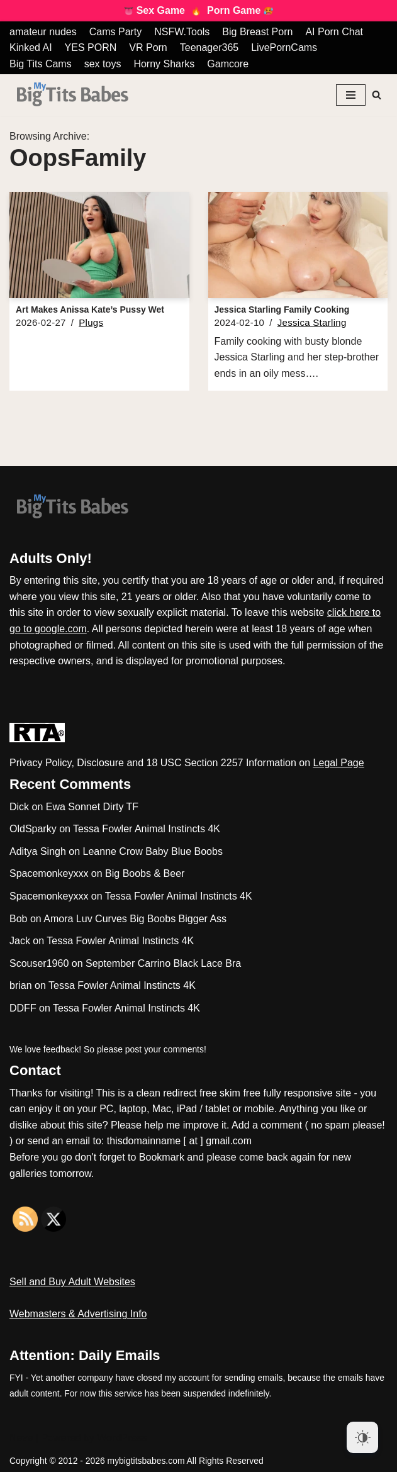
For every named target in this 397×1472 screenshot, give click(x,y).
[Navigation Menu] (351, 95)
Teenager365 (209, 47)
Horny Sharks (163, 64)
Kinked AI (30, 47)
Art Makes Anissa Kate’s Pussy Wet (90, 309)
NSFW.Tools (182, 31)
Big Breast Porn (257, 31)
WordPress (122, 1437)
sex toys (102, 64)
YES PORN (91, 47)
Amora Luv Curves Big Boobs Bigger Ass (134, 918)
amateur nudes (43, 31)
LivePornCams (284, 47)
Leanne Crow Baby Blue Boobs (153, 851)
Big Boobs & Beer (144, 873)
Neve (21, 1437)
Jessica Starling (312, 322)
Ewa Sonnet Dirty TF (92, 806)
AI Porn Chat (334, 31)
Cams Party (115, 31)
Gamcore (228, 64)
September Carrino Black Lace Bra (163, 963)
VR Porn (148, 47)
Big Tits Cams (40, 64)
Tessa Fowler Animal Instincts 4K (146, 828)
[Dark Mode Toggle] (362, 1437)
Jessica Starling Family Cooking (282, 309)
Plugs (91, 322)
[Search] (376, 94)
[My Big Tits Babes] (72, 95)
